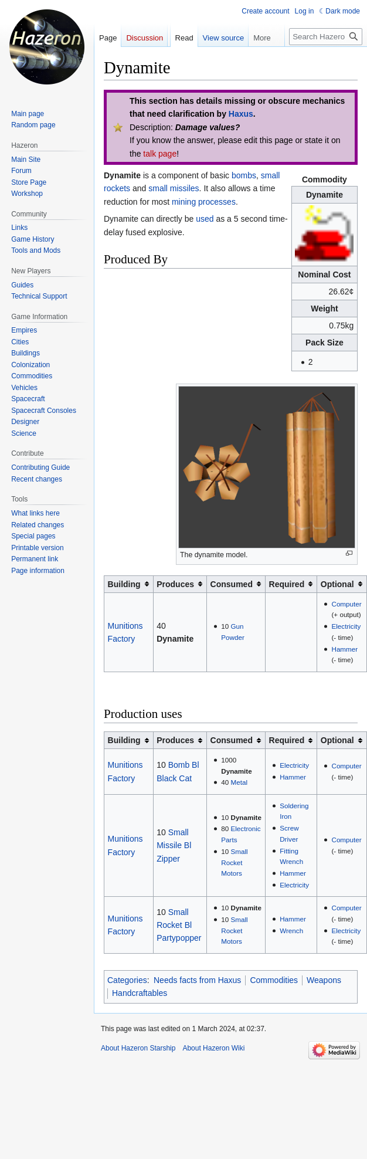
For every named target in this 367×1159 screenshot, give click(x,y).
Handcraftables (139, 993)
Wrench (291, 930)
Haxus (241, 113)
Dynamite (175, 638)
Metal (238, 782)
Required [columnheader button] (287, 584)
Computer (346, 604)
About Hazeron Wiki (213, 1048)
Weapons (324, 980)
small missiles (173, 188)
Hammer (344, 649)
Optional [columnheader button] (337, 584)
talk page (159, 153)
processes (217, 201)
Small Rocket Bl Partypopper (179, 925)
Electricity (346, 626)
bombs (244, 175)
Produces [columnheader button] (175, 584)
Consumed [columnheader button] (231, 584)
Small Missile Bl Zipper (174, 845)
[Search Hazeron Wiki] (325, 36)
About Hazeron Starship (138, 1048)
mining (184, 201)
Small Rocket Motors (234, 862)
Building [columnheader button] (124, 584)
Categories (127, 980)
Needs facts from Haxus (197, 980)
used (204, 218)
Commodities (274, 980)
